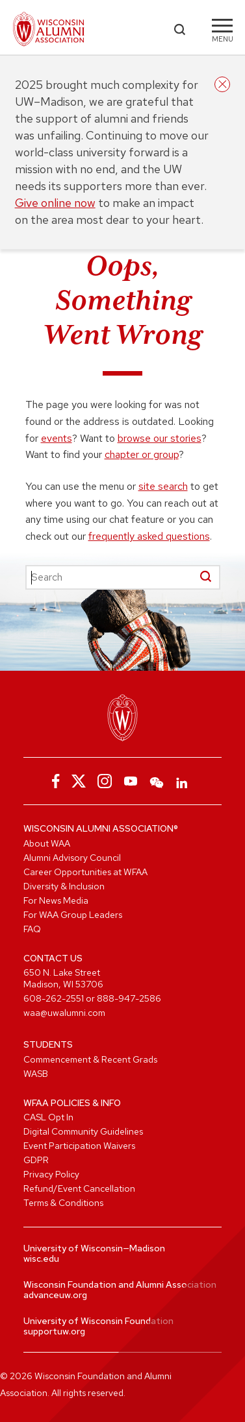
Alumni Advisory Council (72, 857)
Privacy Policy (51, 1174)
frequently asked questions (149, 536)
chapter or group (142, 454)
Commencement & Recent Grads (90, 1059)
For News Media (55, 900)
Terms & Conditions (63, 1203)
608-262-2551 (53, 998)
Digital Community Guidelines (83, 1131)
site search (163, 486)
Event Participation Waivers (79, 1145)
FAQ (32, 929)
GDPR (36, 1160)
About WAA (46, 843)
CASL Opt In (48, 1117)
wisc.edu (41, 1258)
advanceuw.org (55, 1295)
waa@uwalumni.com (64, 1012)
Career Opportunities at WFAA (85, 872)
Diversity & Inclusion (64, 886)
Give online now (55, 202)
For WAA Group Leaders (72, 915)
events (56, 438)
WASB (35, 1073)
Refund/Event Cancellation (79, 1188)
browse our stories (159, 438)
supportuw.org (54, 1331)
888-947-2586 (129, 998)
